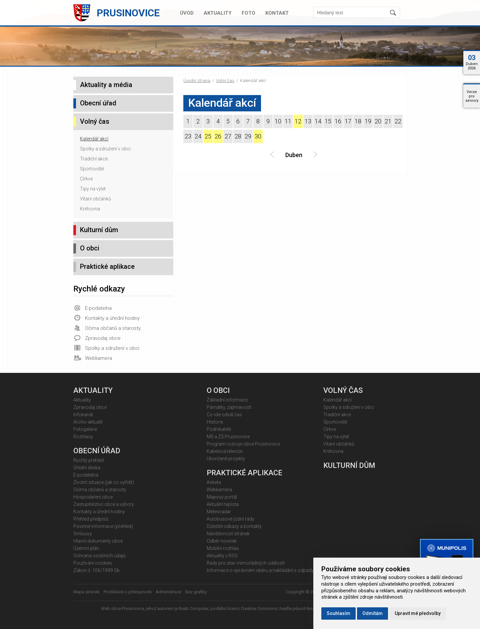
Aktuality (218, 13)
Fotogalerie (85, 429)
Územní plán (86, 548)
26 (218, 136)
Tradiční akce (94, 158)
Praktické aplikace (107, 266)
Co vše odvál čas (224, 414)
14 (318, 121)
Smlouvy (82, 533)
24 (198, 136)
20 (378, 121)
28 (238, 136)
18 (358, 121)
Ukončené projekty (226, 458)
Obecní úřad (98, 103)
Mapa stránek (86, 591)
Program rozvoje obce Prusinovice (243, 444)
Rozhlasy (83, 436)
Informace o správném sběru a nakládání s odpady (260, 570)
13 (308, 121)
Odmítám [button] (372, 613)
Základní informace (227, 400)
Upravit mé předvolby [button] (418, 613)
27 (228, 136)
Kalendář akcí (94, 138)
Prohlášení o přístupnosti (128, 591)
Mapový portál (222, 497)
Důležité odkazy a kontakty (234, 526)
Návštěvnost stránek (228, 533)
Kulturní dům (99, 230)
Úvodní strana (196, 80)
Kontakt (277, 13)
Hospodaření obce (93, 497)
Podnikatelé (219, 429)
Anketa (214, 482)
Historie (215, 422)
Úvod (187, 13)
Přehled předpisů (90, 519)
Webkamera (98, 358)
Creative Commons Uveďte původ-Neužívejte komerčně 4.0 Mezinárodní (310, 608)
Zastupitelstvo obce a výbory (103, 504)
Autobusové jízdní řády (230, 519)
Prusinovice (128, 13)
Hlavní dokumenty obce (98, 541)
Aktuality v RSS (222, 555)
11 (288, 121)
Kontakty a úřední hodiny (112, 318)
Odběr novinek (222, 541)
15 (328, 121)
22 (398, 121)
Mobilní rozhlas (223, 548)
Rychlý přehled (88, 460)
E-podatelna (98, 308)
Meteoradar (219, 511)
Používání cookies (92, 563)
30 (258, 136)
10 (278, 121)
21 (388, 121)
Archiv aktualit (88, 422)
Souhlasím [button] (338, 613)
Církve (86, 178)
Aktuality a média (106, 85)
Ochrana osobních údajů (99, 555)
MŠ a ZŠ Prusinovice (228, 436)
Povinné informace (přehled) (103, 526)
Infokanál (83, 414)
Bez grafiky (196, 591)
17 (348, 121)
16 (338, 121)
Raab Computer (193, 608)
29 (248, 136)
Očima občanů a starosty (113, 328)
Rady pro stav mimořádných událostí (246, 563)
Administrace (168, 591)
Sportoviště (92, 168)
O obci (89, 248)
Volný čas (225, 80)
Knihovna (90, 208)
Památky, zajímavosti (229, 407)
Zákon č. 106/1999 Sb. (97, 570)
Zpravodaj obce (103, 338)
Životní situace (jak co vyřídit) (103, 482)
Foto (248, 13)
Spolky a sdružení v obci (105, 148)
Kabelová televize (224, 451)
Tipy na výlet (93, 188)
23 (188, 136)
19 (368, 121)
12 (298, 121)
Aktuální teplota (223, 504)
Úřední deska (86, 467)
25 (208, 136)
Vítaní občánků (95, 198)
